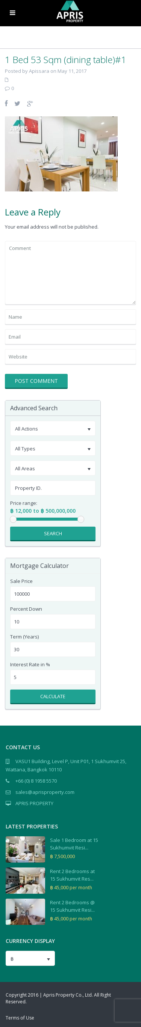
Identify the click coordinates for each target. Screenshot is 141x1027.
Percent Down (26, 609)
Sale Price (21, 581)
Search (53, 533)
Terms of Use (20, 1018)
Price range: (23, 503)
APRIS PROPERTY (34, 803)
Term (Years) (24, 636)
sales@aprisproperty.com (44, 792)
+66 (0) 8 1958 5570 (36, 780)
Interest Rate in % (30, 664)
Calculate (52, 696)
